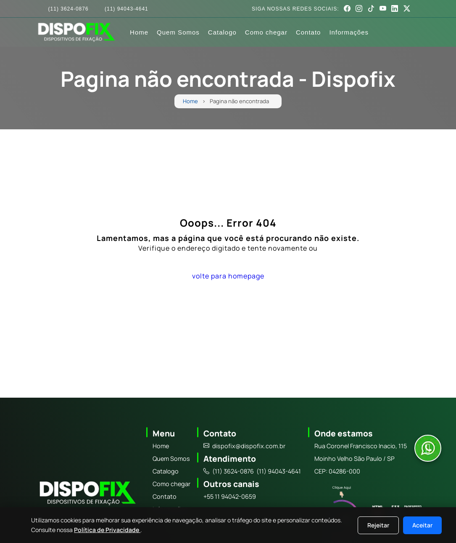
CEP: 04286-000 (337, 471)
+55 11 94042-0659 (229, 496)
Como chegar (266, 32)
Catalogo (222, 32)
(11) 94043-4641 (126, 8)
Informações (349, 32)
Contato (308, 32)
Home (139, 32)
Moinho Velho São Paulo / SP (354, 459)
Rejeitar (378, 525)
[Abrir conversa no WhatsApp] (427, 448)
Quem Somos (178, 32)
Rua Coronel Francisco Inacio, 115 (360, 446)
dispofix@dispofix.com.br (244, 446)
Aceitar (422, 525)
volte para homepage (228, 276)
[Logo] (86, 494)
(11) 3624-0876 (68, 8)
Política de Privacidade (107, 530)
